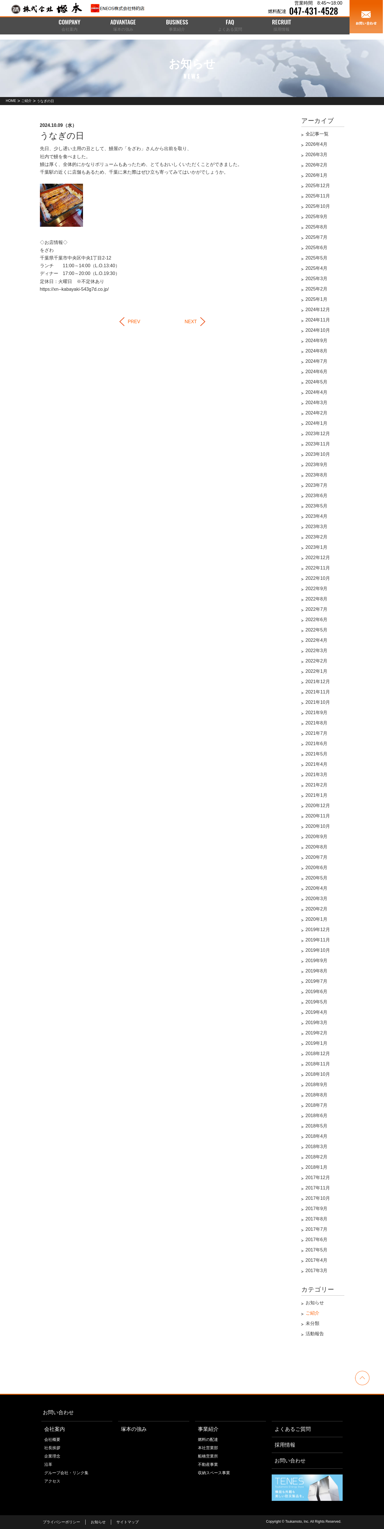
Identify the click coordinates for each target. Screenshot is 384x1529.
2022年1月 (317, 671)
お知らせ (315, 1302)
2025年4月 (317, 268)
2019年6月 (317, 991)
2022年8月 (317, 598)
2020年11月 (318, 815)
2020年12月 (318, 805)
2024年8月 (317, 350)
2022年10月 (318, 578)
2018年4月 (317, 1136)
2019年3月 (317, 1022)
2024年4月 (317, 392)
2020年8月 (317, 846)
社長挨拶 (52, 1447)
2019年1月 (317, 1043)
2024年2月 (317, 412)
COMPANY (69, 26)
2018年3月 (317, 1146)
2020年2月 (317, 908)
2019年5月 (317, 1001)
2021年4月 (317, 764)
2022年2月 (317, 660)
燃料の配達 (208, 1439)
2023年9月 (317, 464)
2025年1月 (317, 299)
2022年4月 (317, 640)
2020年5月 (317, 877)
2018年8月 (317, 1094)
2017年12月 (318, 1177)
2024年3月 (317, 402)
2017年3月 (317, 1270)
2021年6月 (317, 743)
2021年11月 (318, 691)
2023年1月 (317, 547)
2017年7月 (317, 1229)
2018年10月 (318, 1074)
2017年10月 (318, 1198)
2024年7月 (317, 361)
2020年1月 (317, 919)
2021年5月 (317, 753)
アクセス (52, 1481)
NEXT (191, 321)
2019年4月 (317, 1012)
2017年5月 (317, 1249)
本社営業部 (208, 1447)
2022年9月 (317, 588)
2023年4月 (317, 516)
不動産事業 (208, 1464)
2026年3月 (317, 154)
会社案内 (54, 1429)
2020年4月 (317, 888)
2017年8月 (317, 1218)
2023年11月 (318, 443)
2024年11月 (318, 319)
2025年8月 (317, 226)
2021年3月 (317, 774)
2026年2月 (317, 164)
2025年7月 (317, 237)
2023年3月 (317, 526)
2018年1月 (317, 1167)
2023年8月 (317, 474)
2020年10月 (318, 826)
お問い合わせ (58, 1412)
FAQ (230, 26)
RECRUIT (281, 26)
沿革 (48, 1464)
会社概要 (52, 1439)
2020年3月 (317, 898)
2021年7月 (317, 733)
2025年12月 (318, 185)
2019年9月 (317, 960)
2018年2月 (317, 1156)
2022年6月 (317, 619)
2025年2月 (317, 288)
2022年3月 (317, 650)
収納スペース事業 (214, 1472)
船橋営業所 (208, 1456)
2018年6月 (317, 1115)
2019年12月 (318, 929)
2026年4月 (317, 144)
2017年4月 (317, 1260)
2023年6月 (317, 495)
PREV (134, 321)
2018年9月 (317, 1084)
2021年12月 (318, 681)
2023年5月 (317, 505)
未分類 (312, 1323)
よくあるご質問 (293, 1429)
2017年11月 (318, 1187)
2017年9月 (317, 1208)
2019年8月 (317, 970)
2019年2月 (317, 1032)
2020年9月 (317, 836)
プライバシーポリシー (61, 1522)
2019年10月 (318, 950)
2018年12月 (318, 1053)
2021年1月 (317, 795)
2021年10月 (318, 702)
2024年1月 (317, 423)
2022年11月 (318, 567)
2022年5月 (317, 629)
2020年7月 (317, 857)
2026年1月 (317, 175)
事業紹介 (208, 1429)
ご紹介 (312, 1313)
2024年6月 (317, 371)
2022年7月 (317, 609)
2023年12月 (318, 433)
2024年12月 (318, 309)
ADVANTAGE (123, 26)
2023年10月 (318, 454)
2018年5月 (317, 1125)
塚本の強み (134, 1429)
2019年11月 (318, 939)
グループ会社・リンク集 (66, 1472)
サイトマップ (127, 1522)
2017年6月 (317, 1239)
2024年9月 (317, 340)
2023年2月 (317, 536)
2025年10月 (318, 206)
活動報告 (315, 1333)
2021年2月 (317, 784)
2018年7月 (317, 1105)
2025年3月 (317, 278)
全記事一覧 (317, 133)
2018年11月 (318, 1063)
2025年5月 (317, 257)
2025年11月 (318, 195)
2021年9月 (317, 712)
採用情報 (285, 1445)
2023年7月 (317, 485)
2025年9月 (317, 216)
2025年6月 (317, 247)
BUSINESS (177, 26)
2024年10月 (318, 330)
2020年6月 (317, 867)
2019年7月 (317, 981)
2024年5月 (317, 381)
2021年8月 (317, 722)
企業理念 (52, 1456)
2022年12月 (318, 557)
